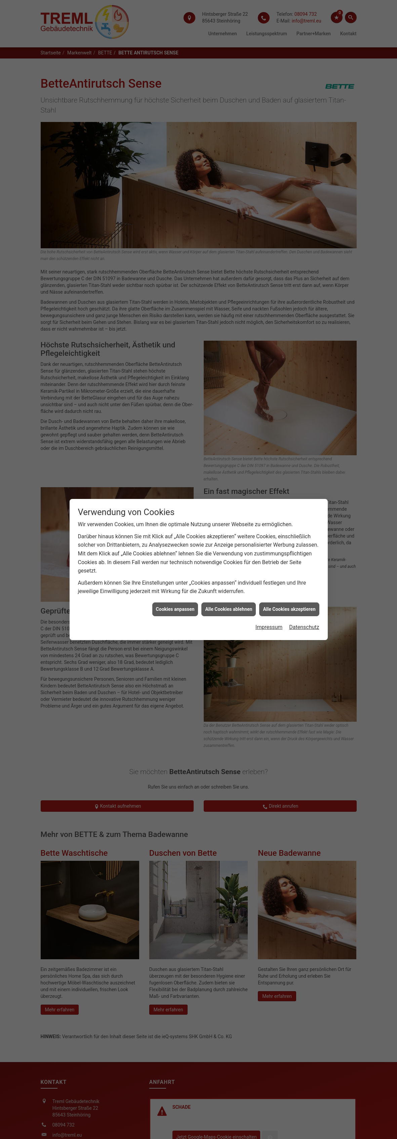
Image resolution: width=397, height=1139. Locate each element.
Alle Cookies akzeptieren (289, 584)
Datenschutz (304, 602)
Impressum (269, 602)
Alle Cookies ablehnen (228, 584)
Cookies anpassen (175, 584)
